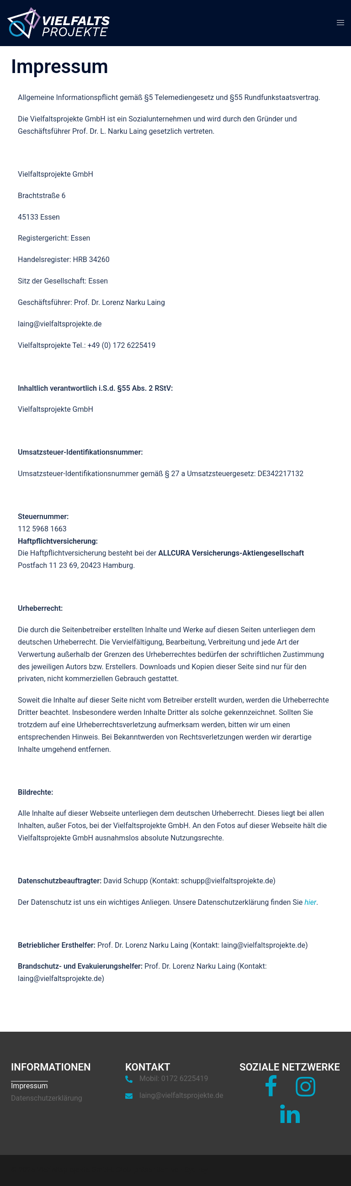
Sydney (196, 1169)
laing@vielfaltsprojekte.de (181, 1095)
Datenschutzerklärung (46, 1098)
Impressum (29, 1085)
